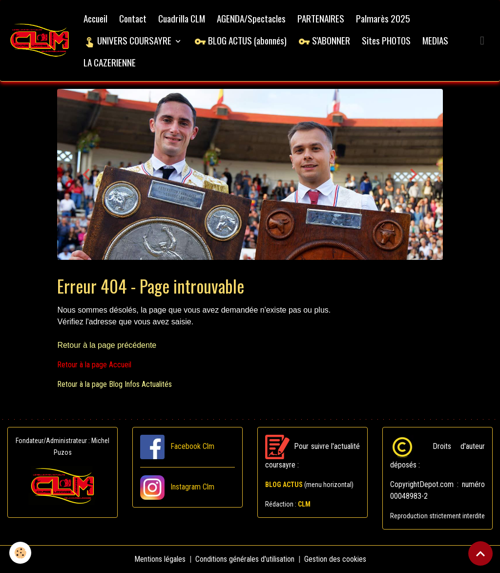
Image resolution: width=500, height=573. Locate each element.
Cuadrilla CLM (181, 18)
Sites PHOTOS (386, 40)
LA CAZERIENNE (109, 62)
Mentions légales (160, 559)
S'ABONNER (324, 40)
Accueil (95, 18)
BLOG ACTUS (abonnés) (240, 40)
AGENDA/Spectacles (251, 18)
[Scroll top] (480, 553)
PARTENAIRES (320, 18)
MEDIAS (435, 40)
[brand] (40, 41)
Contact (132, 18)
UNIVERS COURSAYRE (128, 40)
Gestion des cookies (335, 559)
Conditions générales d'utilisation (244, 559)
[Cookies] (21, 553)
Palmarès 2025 (383, 18)
